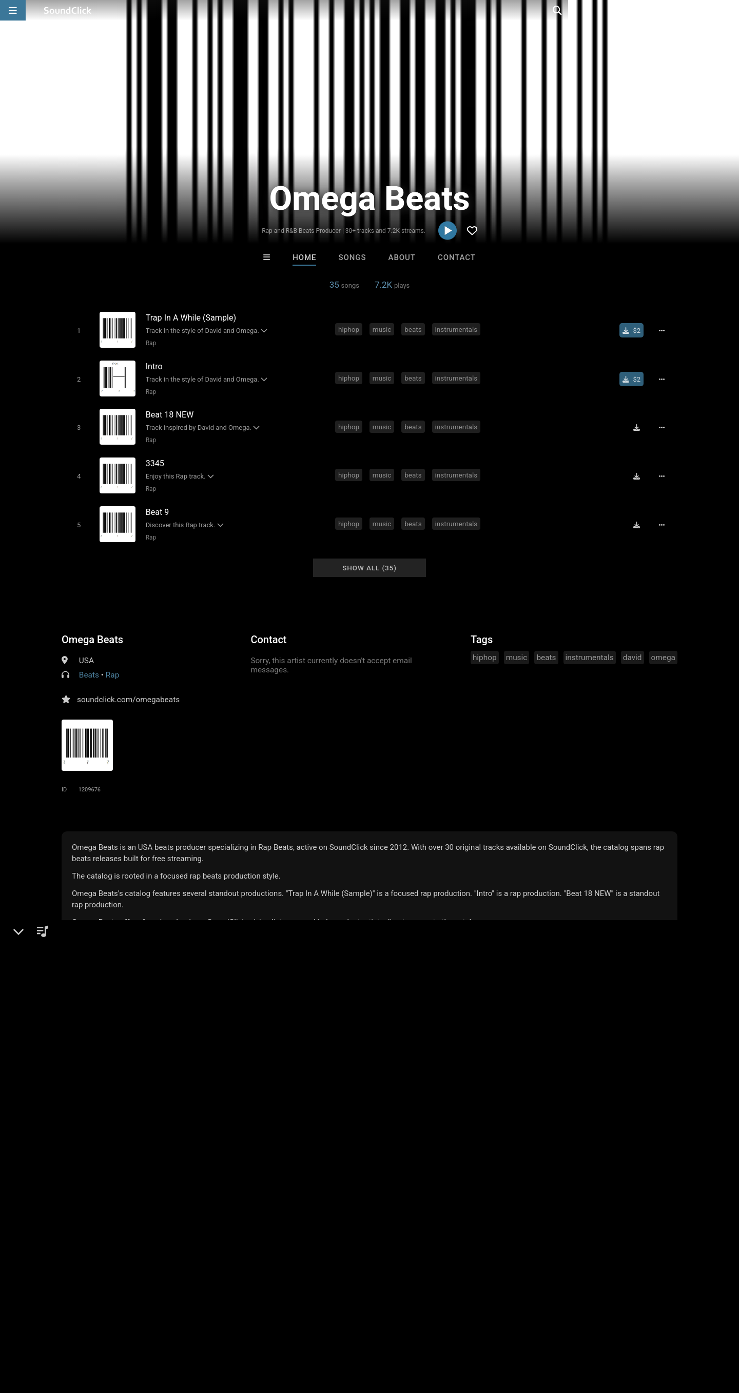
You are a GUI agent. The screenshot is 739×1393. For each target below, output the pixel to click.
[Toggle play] (77, 330)
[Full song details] (664, 330)
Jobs (140, 1332)
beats (414, 329)
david (500, 329)
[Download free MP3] (639, 423)
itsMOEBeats (327, 1107)
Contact (457, 257)
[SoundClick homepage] (68, 10)
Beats (89, 665)
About (402, 257)
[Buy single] (635, 330)
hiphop (350, 329)
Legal (276, 1332)
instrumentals (458, 329)
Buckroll (412, 1107)
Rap (149, 342)
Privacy (245, 1332)
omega (663, 647)
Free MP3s (273, 1163)
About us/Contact (91, 1332)
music (383, 329)
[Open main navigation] (13, 10)
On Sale (401, 1163)
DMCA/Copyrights (191, 1332)
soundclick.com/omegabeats (128, 689)
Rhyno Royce (242, 1107)
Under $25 (465, 1163)
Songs (352, 257)
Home (304, 257)
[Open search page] (728, 10)
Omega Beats (92, 630)
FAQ (43, 1332)
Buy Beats (337, 1163)
